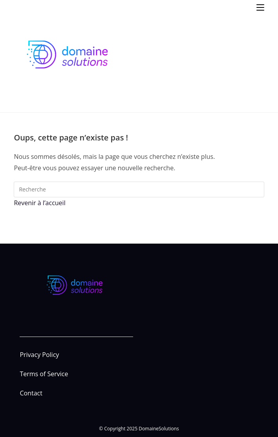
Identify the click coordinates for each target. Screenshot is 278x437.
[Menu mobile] (260, 6)
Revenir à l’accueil (39, 202)
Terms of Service (44, 374)
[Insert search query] (139, 189)
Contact (31, 393)
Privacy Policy (39, 354)
